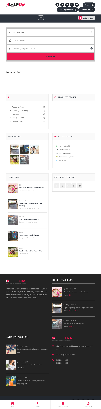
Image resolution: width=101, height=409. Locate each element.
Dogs (28, 254)
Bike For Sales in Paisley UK (29, 219)
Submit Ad (88, 10)
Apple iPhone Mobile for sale (29, 235)
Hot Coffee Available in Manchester (31, 187)
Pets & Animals (64, 153)
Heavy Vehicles (31, 222)
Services (61, 160)
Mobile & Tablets (32, 238)
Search (50, 56)
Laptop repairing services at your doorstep (78, 308)
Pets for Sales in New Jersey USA (30, 251)
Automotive (63, 146)
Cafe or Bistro (31, 190)
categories (86, 18)
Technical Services (32, 208)
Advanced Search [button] (65, 97)
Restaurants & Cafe (65, 156)
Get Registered (68, 10)
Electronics (63, 149)
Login (90, 5)
